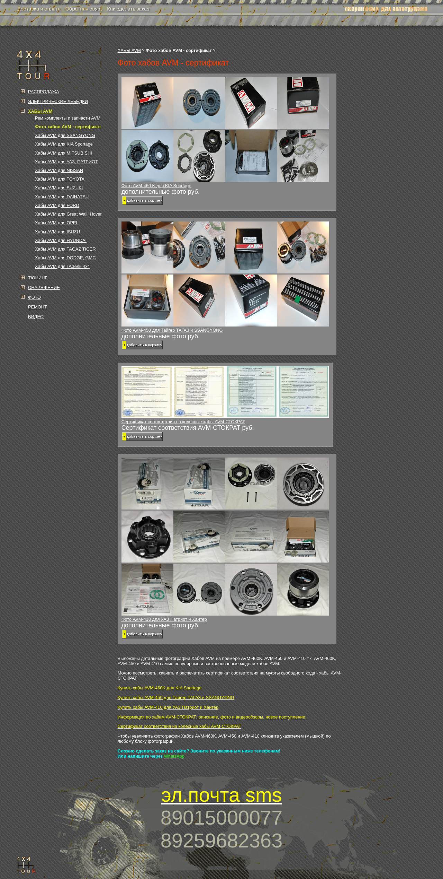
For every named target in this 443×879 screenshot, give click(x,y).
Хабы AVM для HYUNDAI (61, 240)
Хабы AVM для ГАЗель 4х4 (62, 266)
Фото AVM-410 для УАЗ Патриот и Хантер (227, 540)
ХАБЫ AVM (129, 50)
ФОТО (34, 297)
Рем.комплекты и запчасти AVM (67, 118)
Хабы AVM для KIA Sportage (64, 144)
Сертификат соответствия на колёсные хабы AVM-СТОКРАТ (225, 395)
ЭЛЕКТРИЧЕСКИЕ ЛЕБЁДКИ (58, 101)
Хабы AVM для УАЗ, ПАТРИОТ (66, 161)
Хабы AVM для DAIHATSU (62, 196)
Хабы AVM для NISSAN (59, 170)
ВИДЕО (36, 316)
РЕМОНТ (37, 307)
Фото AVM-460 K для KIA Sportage (227, 132)
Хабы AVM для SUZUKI (59, 187)
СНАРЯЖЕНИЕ (44, 287)
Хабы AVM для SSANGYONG (65, 135)
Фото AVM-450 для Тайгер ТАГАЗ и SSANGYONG (227, 277)
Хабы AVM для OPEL (57, 222)
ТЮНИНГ (37, 277)
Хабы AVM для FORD (57, 205)
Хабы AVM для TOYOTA (59, 179)
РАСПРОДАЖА (43, 91)
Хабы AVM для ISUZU (57, 231)
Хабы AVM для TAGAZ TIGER (65, 249)
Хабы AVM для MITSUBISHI (63, 153)
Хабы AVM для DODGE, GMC (65, 257)
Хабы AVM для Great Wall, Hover (68, 214)
